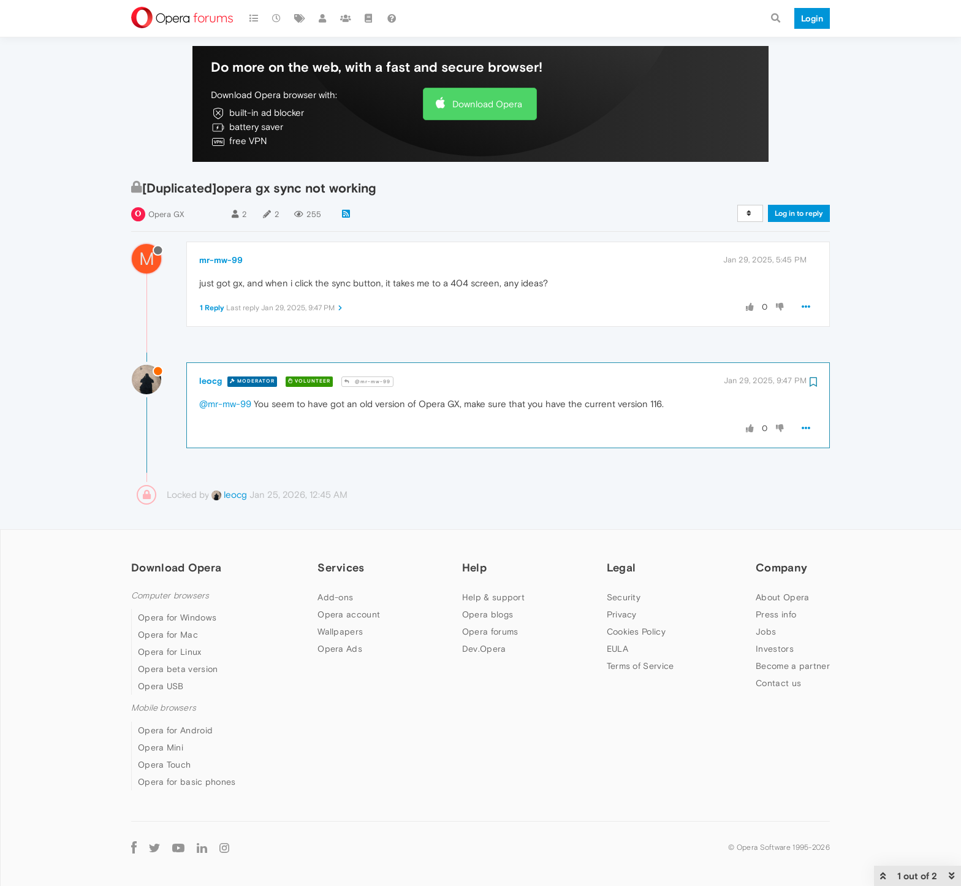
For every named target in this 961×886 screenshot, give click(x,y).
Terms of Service (640, 666)
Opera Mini (160, 747)
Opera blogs (487, 614)
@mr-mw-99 (367, 381)
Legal (621, 567)
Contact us (778, 683)
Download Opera (487, 104)
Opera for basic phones (187, 782)
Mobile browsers (163, 708)
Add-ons (335, 597)
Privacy (622, 614)
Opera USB (161, 686)
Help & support (493, 597)
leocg (210, 381)
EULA (617, 649)
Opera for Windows (177, 617)
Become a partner (793, 666)
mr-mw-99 (221, 260)
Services (340, 567)
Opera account (348, 614)
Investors (775, 649)
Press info (776, 614)
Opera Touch (164, 765)
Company (781, 567)
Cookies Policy (636, 631)
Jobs (766, 631)
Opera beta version (178, 669)
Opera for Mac (168, 635)
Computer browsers (170, 595)
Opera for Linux (170, 652)
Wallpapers (340, 631)
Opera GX (166, 214)
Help (474, 567)
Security (623, 597)
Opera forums (490, 631)
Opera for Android (175, 730)
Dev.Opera (484, 649)
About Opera (782, 597)
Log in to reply (799, 213)
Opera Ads (339, 649)
